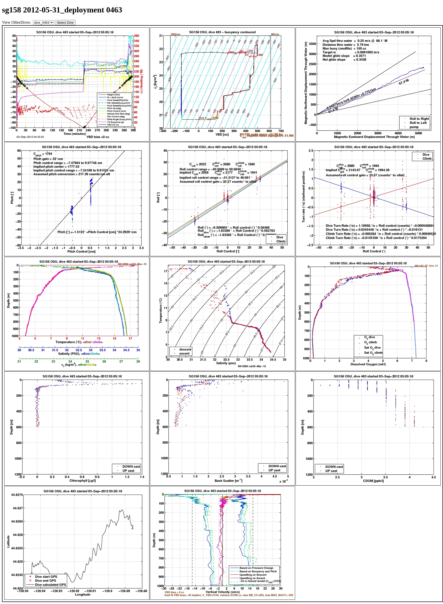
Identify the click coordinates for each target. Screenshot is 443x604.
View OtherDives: (17, 22)
